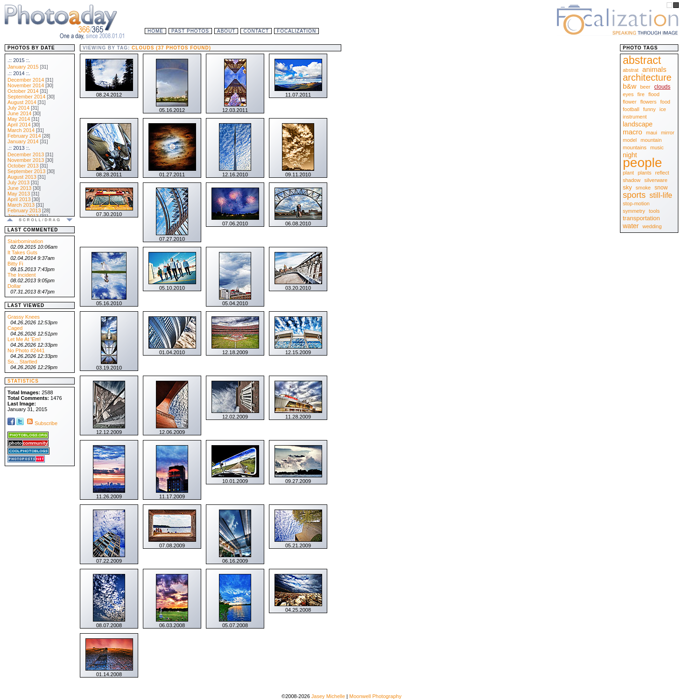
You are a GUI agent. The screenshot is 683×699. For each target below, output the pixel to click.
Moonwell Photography (375, 696)
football (631, 109)
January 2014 (23, 141)
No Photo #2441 (26, 350)
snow (661, 187)
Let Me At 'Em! (24, 339)
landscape (638, 124)
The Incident (21, 275)
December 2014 (25, 80)
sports (634, 195)
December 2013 (25, 154)
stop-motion (636, 203)
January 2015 (23, 67)
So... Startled (22, 361)
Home (155, 31)
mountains (635, 147)
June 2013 (19, 188)
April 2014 (19, 124)
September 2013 (26, 171)
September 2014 (26, 96)
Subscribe (41, 423)
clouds (662, 87)
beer (645, 87)
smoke (643, 187)
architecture (647, 77)
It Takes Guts (22, 252)
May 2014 (18, 119)
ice (663, 109)
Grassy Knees (23, 317)
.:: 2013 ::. (18, 148)
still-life (660, 195)
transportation (641, 218)
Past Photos (190, 31)
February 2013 (24, 210)
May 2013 (18, 193)
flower (629, 102)
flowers (648, 102)
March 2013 (21, 205)
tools (654, 211)
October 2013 (23, 165)
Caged (14, 328)
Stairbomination (25, 241)
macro (632, 132)
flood (654, 94)
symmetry (634, 211)
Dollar (14, 286)
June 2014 (19, 113)
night (630, 155)
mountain (651, 140)
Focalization (296, 31)
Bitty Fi (15, 263)
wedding (652, 226)
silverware (656, 180)
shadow (632, 180)
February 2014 (24, 136)
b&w (629, 86)
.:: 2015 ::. (18, 60)
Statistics (23, 381)
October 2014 (23, 91)
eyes (628, 94)
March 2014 (21, 130)
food (665, 102)
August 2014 (21, 102)
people (642, 162)
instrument (635, 116)
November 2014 (25, 85)
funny (649, 109)
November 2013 (25, 160)
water (631, 226)
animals (654, 69)
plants (644, 172)
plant (628, 172)
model (630, 140)
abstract (642, 60)
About (226, 31)
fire (640, 94)
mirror (668, 132)
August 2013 (21, 177)
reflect (662, 172)
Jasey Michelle (328, 696)
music (657, 147)
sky (627, 187)
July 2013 (18, 182)
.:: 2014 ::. (18, 73)
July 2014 (18, 108)
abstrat (631, 70)
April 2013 (19, 199)
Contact (256, 31)
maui (651, 132)
